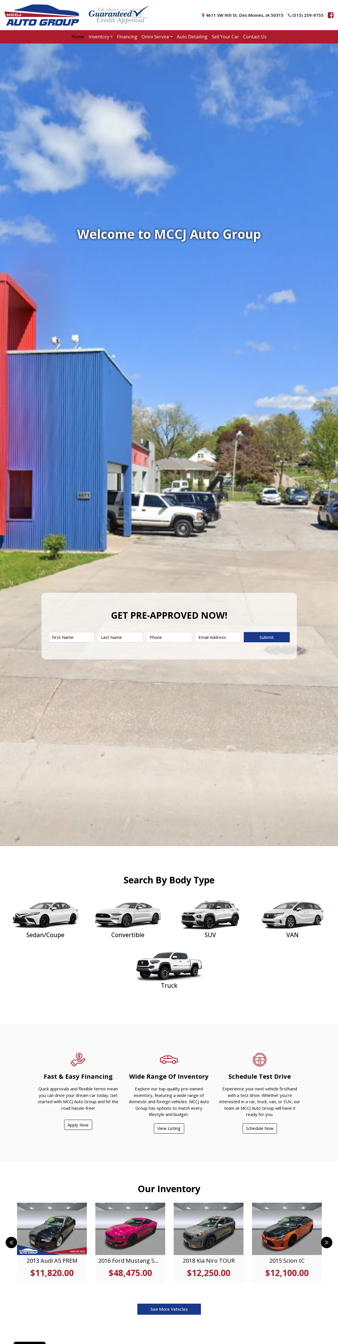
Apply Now (78, 1125)
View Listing (168, 1128)
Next (326, 1242)
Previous (11, 1242)
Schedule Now (260, 1128)
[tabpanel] (52, 1242)
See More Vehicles (169, 1309)
